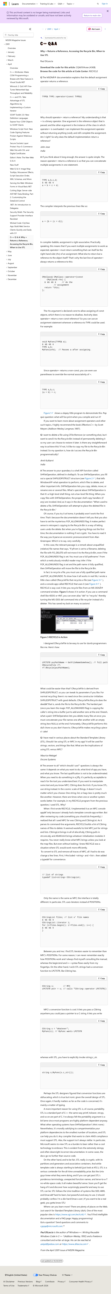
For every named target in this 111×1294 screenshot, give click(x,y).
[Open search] (98, 3)
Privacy (61, 1281)
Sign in (105, 3)
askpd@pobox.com (49, 1243)
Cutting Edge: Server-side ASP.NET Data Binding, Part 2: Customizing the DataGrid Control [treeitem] (21, 195)
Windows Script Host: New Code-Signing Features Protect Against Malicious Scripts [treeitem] (21, 134)
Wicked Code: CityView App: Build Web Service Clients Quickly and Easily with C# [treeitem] (21, 228)
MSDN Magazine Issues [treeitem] (16, 40)
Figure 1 (47, 412)
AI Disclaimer (8, 1281)
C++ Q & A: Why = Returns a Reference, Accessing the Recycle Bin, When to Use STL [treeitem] (21, 242)
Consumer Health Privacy (80, 1281)
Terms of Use (8, 1285)
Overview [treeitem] (12, 48)
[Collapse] (30, 29)
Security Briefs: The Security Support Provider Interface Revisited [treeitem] (22, 215)
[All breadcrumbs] (42, 29)
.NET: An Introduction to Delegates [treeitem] (20, 206)
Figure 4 (93, 583)
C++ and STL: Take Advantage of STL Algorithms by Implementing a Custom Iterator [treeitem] (20, 104)
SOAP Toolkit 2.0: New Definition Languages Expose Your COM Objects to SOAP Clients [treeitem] (21, 119)
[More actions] (105, 29)
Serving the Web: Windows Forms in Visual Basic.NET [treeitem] (21, 185)
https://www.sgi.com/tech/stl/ (69, 1214)
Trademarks (22, 1285)
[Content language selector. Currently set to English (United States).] (16, 1275)
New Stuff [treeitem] (14, 164)
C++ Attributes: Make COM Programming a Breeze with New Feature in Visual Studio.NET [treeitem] (21, 77)
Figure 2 (89, 478)
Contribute (49, 1281)
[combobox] (18, 35)
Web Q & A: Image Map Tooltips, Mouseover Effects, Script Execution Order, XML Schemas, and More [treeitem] (22, 173)
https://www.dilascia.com (74, 1243)
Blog (38, 1281)
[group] (74, 670)
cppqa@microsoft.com (51, 1226)
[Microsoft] (5, 4)
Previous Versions (25, 1281)
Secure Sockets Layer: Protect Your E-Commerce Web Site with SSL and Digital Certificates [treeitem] (21, 148)
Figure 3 (96, 579)
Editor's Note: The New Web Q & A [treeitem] (22, 159)
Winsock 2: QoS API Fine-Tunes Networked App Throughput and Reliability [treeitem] (21, 89)
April (56, 29)
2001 (49, 29)
